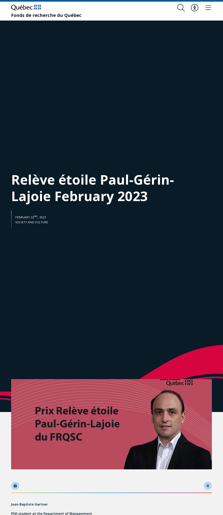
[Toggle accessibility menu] (194, 8)
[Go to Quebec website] (26, 7)
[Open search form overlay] (181, 8)
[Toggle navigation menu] (208, 8)
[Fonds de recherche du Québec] (46, 15)
